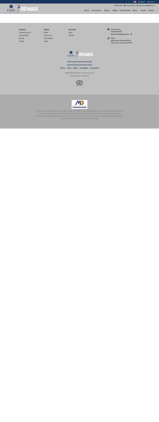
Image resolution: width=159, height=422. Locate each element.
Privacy (62, 68)
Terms (69, 68)
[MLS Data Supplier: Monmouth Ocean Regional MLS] (79, 104)
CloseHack (85, 76)
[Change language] (134, 1)
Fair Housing (94, 68)
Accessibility (84, 68)
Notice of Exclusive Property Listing (79, 61)
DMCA (75, 68)
